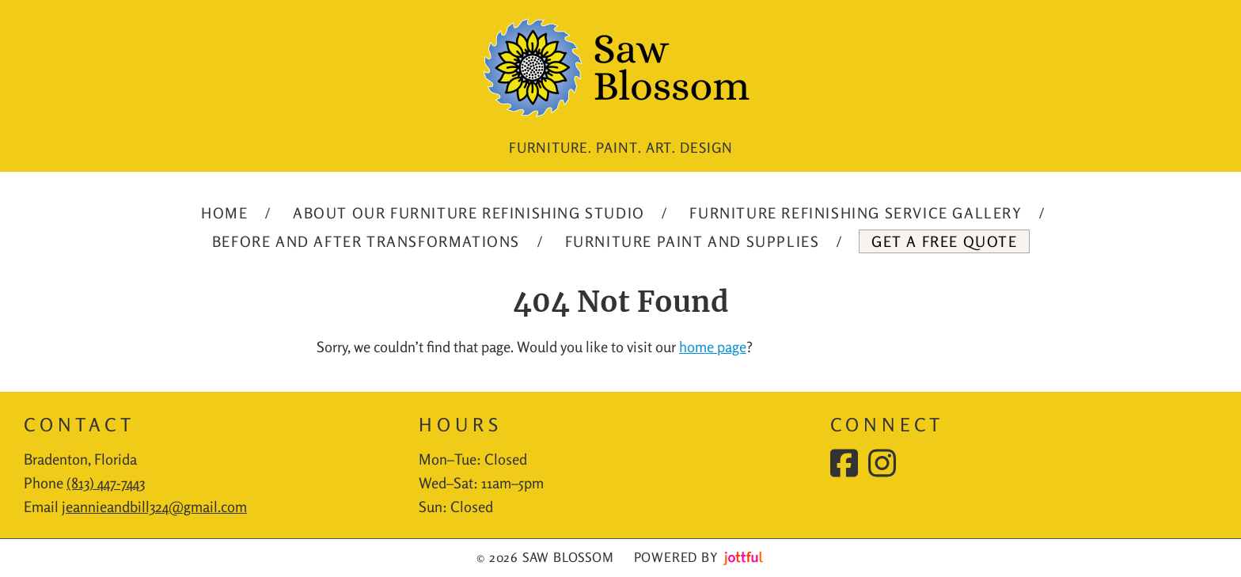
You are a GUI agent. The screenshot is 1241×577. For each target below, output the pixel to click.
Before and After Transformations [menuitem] (366, 241)
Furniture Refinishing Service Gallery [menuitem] (855, 213)
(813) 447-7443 (105, 483)
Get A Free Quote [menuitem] (944, 241)
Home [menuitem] (224, 213)
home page (712, 346)
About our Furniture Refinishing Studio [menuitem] (469, 213)
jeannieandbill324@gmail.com (154, 506)
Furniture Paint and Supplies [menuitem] (692, 241)
